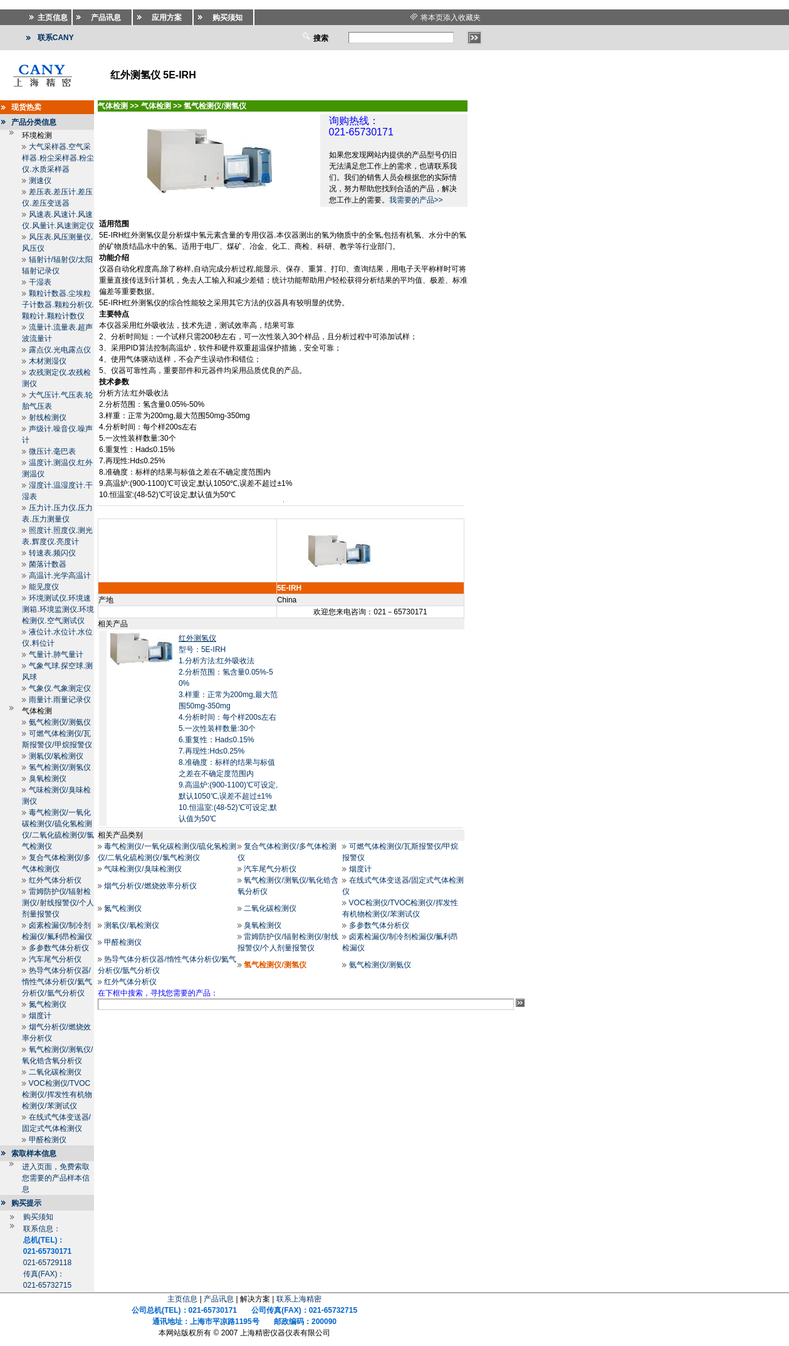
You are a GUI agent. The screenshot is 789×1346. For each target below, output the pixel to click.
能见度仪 (44, 586)
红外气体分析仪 (55, 880)
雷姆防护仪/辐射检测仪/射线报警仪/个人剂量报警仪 (58, 902)
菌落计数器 (47, 564)
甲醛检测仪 (47, 1139)
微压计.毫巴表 (52, 451)
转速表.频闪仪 (52, 553)
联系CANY (56, 37)
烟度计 (40, 1015)
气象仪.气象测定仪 (60, 688)
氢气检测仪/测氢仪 (60, 767)
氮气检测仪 (47, 1004)
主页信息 (182, 1299)
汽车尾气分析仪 (55, 959)
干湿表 (40, 282)
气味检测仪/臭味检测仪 (142, 869)
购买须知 (38, 1216)
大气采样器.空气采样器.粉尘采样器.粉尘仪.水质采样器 (58, 158)
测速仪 (40, 180)
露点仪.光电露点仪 (60, 349)
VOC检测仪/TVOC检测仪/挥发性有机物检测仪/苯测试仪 (56, 1094)
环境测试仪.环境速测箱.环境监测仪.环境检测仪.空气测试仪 (58, 609)
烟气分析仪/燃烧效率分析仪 (150, 885)
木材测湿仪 (47, 361)
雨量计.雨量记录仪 (60, 699)
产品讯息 (219, 1299)
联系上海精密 (298, 1299)
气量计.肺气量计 (56, 654)
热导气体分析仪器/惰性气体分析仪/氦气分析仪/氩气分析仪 (56, 981)
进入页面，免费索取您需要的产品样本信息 (56, 1178)
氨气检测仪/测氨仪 (60, 722)
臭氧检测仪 (47, 778)
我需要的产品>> (416, 200)
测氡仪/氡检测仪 (56, 756)
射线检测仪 (47, 417)
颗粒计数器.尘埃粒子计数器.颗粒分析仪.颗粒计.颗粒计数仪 (58, 304)
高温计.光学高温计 (60, 575)
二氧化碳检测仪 (55, 1072)
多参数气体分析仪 (59, 948)
